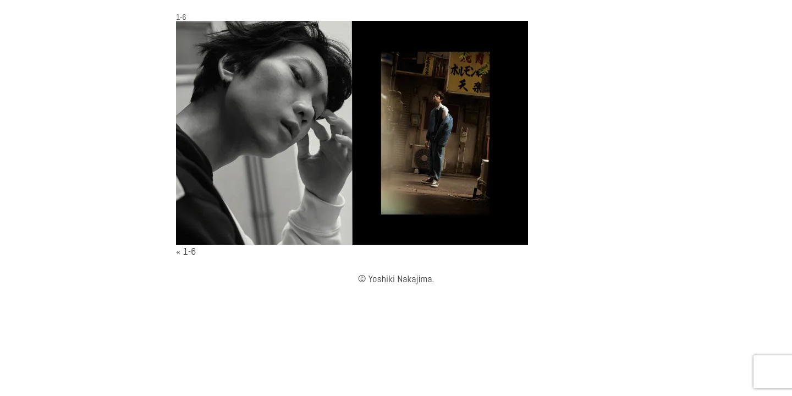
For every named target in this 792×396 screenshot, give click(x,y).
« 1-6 (186, 251)
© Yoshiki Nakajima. (396, 278)
